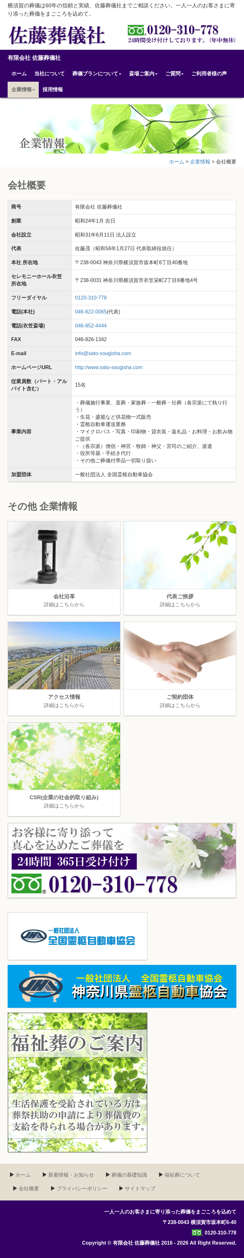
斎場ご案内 (143, 73)
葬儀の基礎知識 (128, 1175)
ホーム (19, 73)
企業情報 (23, 89)
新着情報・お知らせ (70, 1175)
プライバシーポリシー (81, 1188)
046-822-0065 (91, 311)
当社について (49, 73)
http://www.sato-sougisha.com (109, 367)
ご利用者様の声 (209, 73)
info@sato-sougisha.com (103, 353)
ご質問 (174, 73)
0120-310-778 (91, 297)
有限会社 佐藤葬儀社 (34, 58)
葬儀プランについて (96, 73)
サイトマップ (139, 1188)
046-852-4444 (91, 325)
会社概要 (28, 1188)
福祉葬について (181, 1175)
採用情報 (53, 89)
